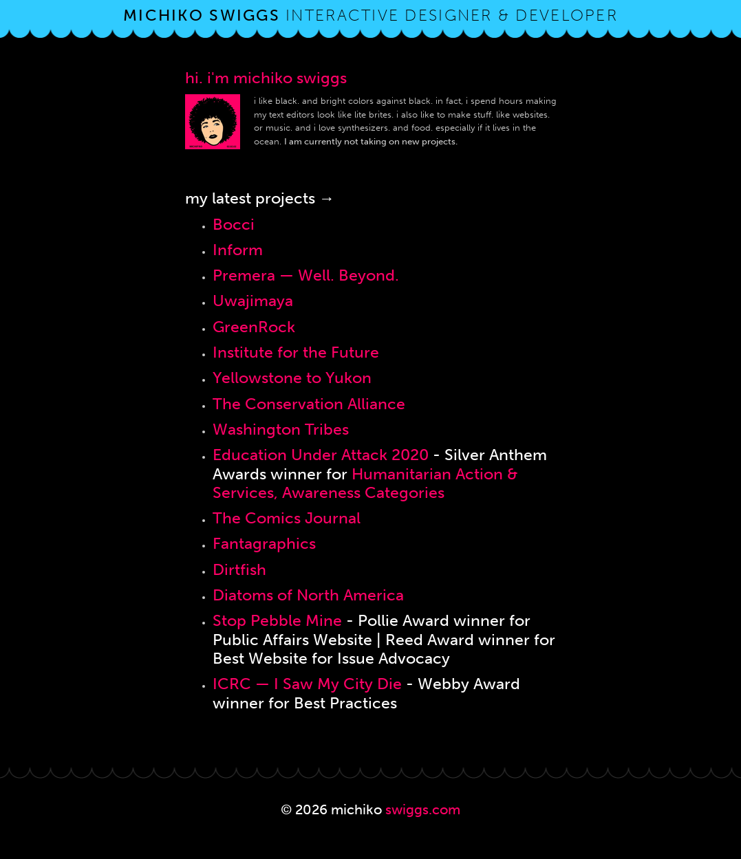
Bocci (234, 224)
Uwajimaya (253, 301)
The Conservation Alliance (309, 404)
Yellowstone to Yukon (292, 378)
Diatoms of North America (308, 595)
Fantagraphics (264, 543)
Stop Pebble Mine (277, 620)
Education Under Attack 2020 (321, 455)
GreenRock (254, 327)
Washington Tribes (281, 429)
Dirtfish (239, 570)
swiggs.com (422, 810)
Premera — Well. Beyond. (306, 275)
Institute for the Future (296, 352)
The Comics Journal (287, 518)
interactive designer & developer (370, 15)
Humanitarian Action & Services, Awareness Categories (365, 483)
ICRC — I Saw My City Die (307, 684)
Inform (238, 250)
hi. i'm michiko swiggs (266, 78)
